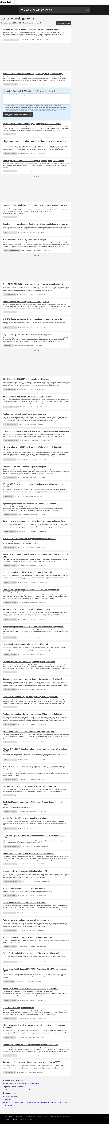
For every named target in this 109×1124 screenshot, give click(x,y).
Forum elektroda (20, 2)
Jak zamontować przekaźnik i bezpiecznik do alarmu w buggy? (28, 396)
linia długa (29, 1089)
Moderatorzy (19, 1116)
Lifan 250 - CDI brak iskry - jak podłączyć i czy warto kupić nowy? (30, 697)
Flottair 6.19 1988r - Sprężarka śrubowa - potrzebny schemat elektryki (32, 29)
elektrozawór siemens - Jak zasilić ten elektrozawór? (24, 902)
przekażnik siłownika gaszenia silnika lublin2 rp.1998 (25, 871)
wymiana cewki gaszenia (9, 1083)
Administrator (8, 1116)
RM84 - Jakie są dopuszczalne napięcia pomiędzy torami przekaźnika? (32, 124)
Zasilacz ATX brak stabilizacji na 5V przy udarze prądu (25, 467)
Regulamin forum (30, 1116)
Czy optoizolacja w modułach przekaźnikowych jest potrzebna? (29, 335)
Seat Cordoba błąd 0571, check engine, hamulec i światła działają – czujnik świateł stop (26, 1102)
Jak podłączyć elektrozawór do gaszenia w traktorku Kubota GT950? (31, 1062)
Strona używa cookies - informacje (60, 1116)
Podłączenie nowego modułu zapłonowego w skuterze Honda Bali (30, 1045)
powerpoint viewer (20, 1089)
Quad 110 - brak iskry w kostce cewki (18, 1008)
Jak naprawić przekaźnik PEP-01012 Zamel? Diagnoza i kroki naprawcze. (33, 627)
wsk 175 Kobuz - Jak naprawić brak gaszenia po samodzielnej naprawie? (33, 319)
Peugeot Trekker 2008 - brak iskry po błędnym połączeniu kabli (29, 662)
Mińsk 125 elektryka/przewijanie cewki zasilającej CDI (26, 302)
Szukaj (87, 10)
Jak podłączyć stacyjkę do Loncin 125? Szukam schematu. (27, 609)
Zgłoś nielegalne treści (26, 1119)
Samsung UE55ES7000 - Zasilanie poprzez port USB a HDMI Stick (30, 786)
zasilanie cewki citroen (22, 1083)
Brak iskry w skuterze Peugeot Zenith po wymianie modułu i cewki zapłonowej (35, 224)
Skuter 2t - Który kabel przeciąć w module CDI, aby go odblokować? (31, 953)
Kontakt (15, 1119)
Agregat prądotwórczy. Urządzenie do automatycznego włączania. (30, 504)
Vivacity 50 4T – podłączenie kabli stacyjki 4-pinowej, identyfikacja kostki (33, 161)
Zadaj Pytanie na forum (63, 23)
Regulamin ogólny (42, 1116)
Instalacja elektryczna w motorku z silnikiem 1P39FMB (25, 644)
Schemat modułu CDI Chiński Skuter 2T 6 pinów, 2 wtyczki (27, 572)
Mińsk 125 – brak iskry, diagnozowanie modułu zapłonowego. (28, 853)
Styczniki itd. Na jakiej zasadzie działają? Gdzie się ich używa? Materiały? (33, 74)
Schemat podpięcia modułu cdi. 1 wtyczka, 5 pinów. (24, 888)
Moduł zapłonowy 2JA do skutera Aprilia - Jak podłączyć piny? (29, 731)
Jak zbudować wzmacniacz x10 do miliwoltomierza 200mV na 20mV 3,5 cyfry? (35, 521)
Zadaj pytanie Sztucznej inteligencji (18, 115)
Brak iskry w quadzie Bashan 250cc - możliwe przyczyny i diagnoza (30, 988)
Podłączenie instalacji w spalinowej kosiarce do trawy (25, 414)
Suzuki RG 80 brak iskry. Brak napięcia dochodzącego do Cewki (29, 539)
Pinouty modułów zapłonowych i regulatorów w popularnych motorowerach (35, 205)
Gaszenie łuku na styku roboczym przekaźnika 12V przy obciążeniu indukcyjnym (36, 431)
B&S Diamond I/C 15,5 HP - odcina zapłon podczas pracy (26, 379)
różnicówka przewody (8, 1089)
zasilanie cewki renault (35, 1083)
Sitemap (7, 1119)
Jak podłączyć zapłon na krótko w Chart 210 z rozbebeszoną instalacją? (32, 679)
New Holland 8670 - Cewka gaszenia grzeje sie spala (25, 240)
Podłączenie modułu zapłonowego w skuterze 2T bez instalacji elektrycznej (34, 714)
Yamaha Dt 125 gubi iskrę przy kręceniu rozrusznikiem (25, 818)
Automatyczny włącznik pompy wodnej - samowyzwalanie (27, 920)
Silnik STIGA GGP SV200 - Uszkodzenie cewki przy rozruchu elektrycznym (33, 284)
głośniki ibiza (6, 1096)
